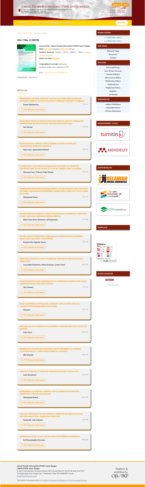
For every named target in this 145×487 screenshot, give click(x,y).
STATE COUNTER (105, 274)
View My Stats (113, 285)
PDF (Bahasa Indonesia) (33, 110)
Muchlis (56, 58)
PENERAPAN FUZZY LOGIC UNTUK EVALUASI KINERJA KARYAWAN (50, 436)
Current (23, 23)
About (68, 23)
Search (121, 23)
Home (19, 33)
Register (116, 5)
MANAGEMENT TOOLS (108, 123)
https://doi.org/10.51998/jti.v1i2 (56, 72)
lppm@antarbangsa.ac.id (27, 476)
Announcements (53, 23)
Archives (35, 23)
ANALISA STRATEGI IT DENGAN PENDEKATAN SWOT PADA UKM (49, 371)
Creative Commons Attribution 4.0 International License (64, 480)
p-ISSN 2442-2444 (113, 41)
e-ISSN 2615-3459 (113, 37)
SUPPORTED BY (105, 168)
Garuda (50, 55)
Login (125, 5)
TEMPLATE (102, 227)
